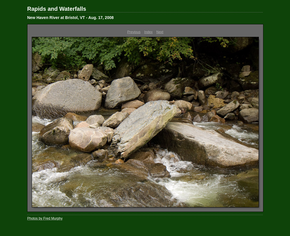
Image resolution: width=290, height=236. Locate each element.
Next (159, 32)
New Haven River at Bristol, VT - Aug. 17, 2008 (70, 17)
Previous (133, 32)
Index (148, 32)
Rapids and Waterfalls (56, 9)
